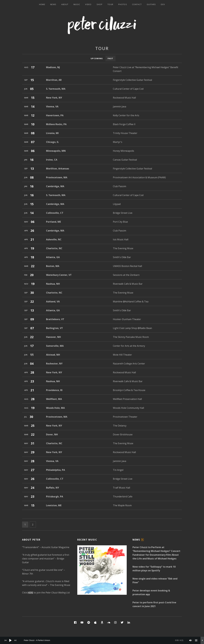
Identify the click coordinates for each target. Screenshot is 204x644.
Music (77, 4)
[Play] (10, 640)
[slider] (103, 640)
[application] (102, 640)
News (53, 4)
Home (42, 4)
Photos (122, 4)
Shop (99, 4)
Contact (137, 4)
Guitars (151, 4)
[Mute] (190, 640)
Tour (110, 4)
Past (110, 58)
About (64, 4)
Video (88, 4)
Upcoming (97, 58)
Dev (163, 4)
